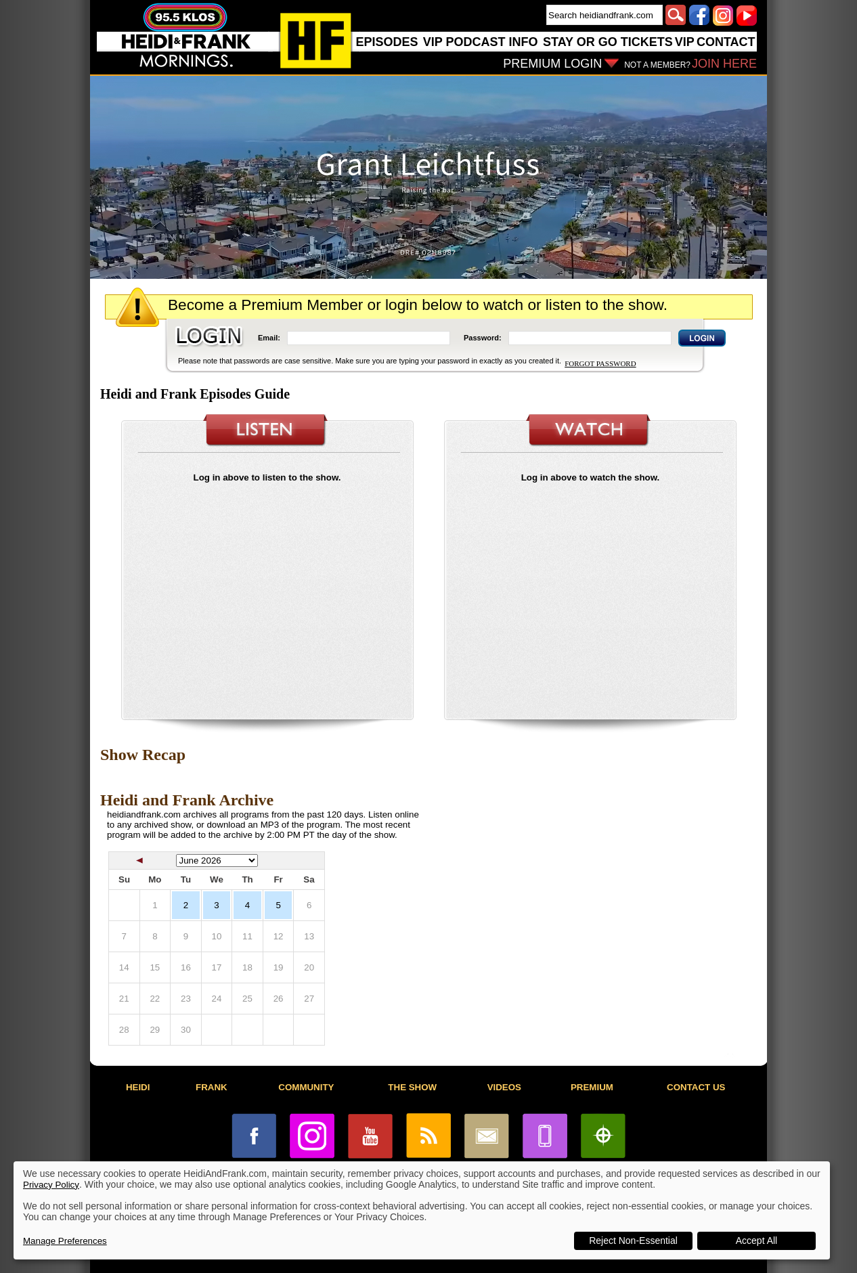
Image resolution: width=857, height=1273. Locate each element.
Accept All (756, 1240)
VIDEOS (504, 1087)
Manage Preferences (65, 1241)
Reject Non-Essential (633, 1240)
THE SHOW (412, 1087)
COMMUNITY (306, 1087)
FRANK (211, 1087)
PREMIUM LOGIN (552, 64)
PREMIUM (592, 1087)
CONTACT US (696, 1087)
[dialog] (422, 1210)
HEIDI (138, 1087)
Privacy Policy (51, 1185)
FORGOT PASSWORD (600, 363)
